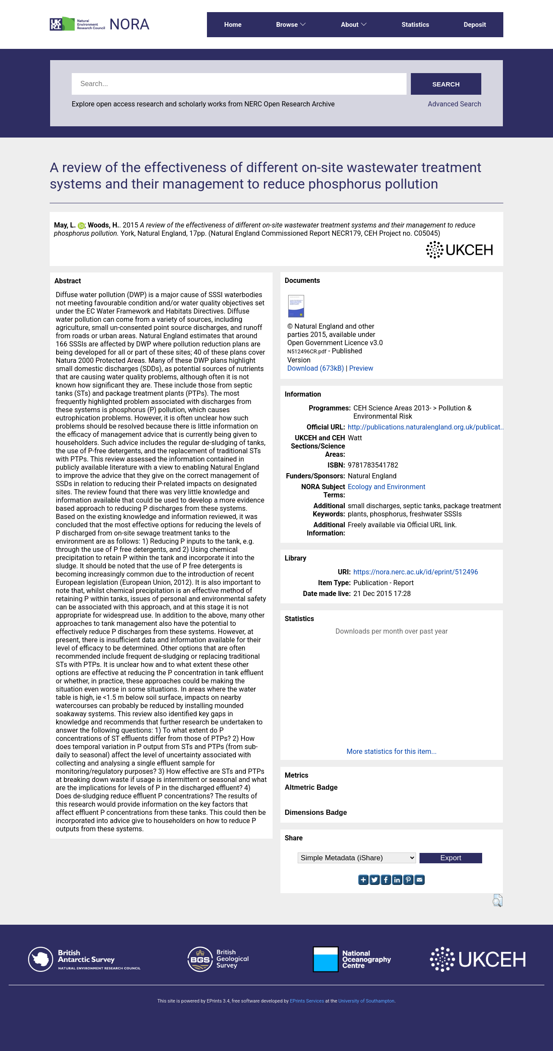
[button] (497, 900)
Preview (361, 368)
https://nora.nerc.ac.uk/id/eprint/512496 (415, 572)
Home (233, 25)
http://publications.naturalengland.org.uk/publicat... (427, 427)
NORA (129, 24)
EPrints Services (307, 1001)
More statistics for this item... (391, 751)
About (354, 25)
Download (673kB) (315, 368)
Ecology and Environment (387, 487)
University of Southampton (366, 1001)
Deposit (475, 25)
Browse (291, 25)
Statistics (415, 25)
